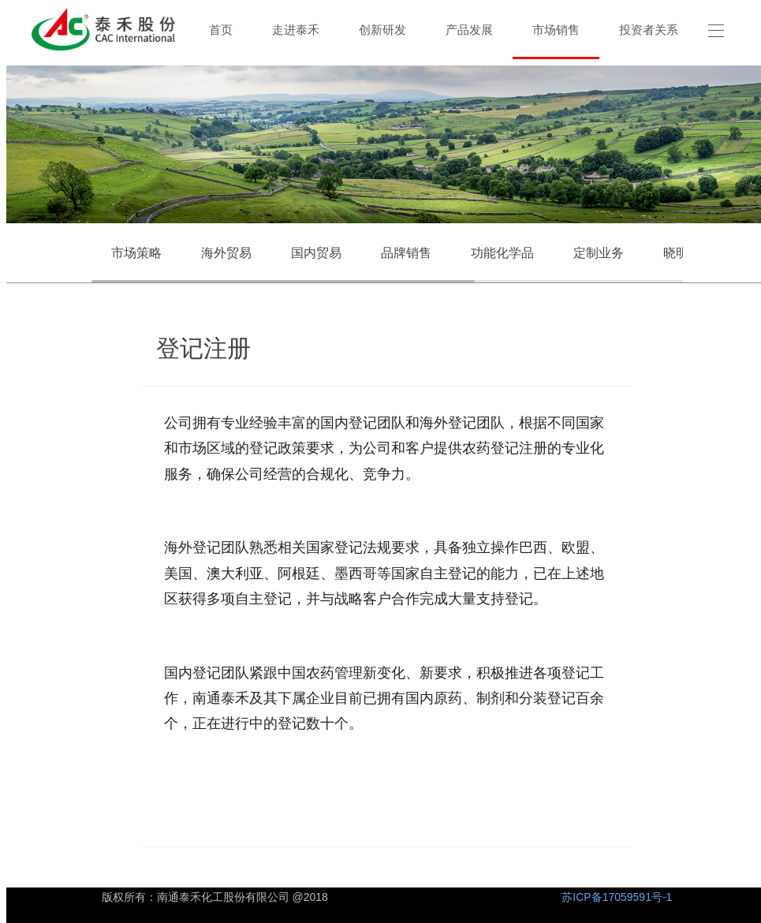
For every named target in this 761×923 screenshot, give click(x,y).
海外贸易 (226, 253)
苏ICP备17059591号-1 (616, 897)
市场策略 (136, 253)
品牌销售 (406, 253)
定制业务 (598, 253)
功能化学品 (502, 253)
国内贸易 (316, 253)
